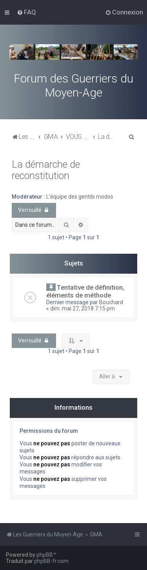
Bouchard (111, 302)
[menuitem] (26, 12)
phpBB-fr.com (51, 561)
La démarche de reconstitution (46, 170)
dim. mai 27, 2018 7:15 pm (82, 308)
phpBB (44, 555)
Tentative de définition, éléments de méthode (85, 291)
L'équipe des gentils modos (79, 197)
